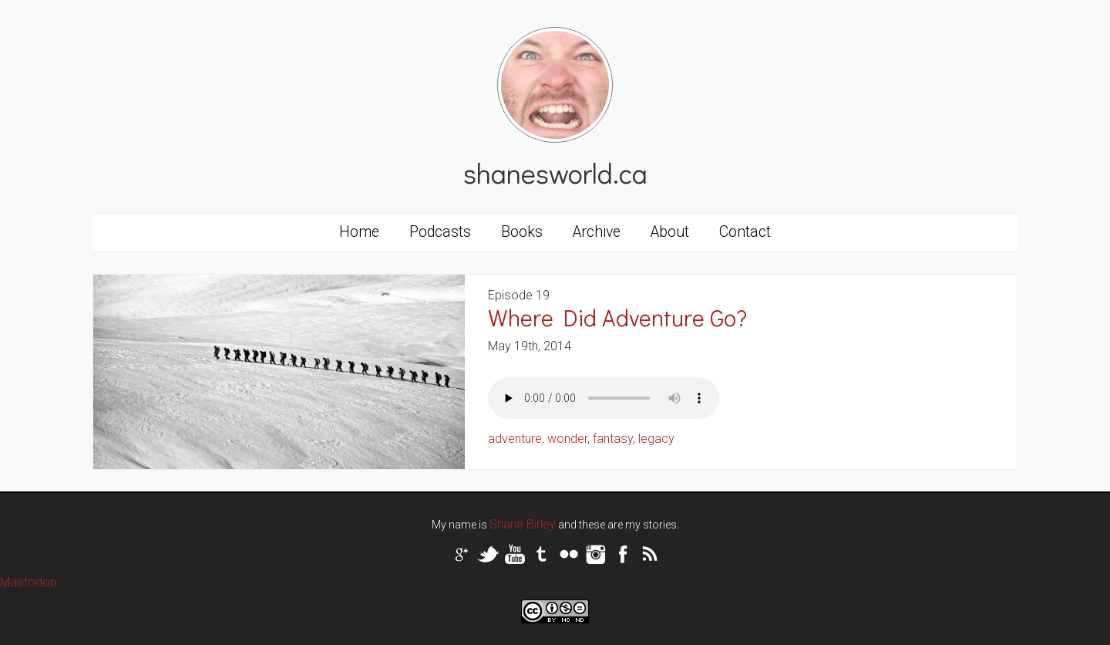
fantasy (613, 438)
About (670, 232)
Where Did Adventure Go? (617, 317)
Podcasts (440, 232)
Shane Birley (522, 524)
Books (522, 232)
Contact (745, 232)
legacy (656, 438)
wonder (567, 438)
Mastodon (28, 582)
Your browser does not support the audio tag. (603, 398)
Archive (597, 232)
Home (359, 232)
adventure (515, 438)
